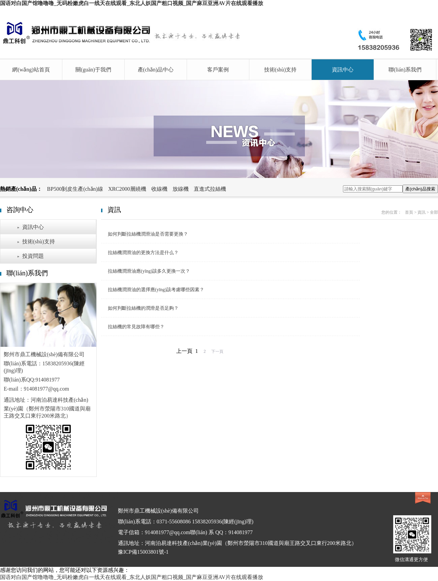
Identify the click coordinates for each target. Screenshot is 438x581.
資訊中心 (342, 69)
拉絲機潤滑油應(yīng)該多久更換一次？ (149, 271)
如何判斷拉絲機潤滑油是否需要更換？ (148, 234)
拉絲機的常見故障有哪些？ (136, 326)
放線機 (181, 189)
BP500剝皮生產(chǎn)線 (75, 189)
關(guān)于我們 (93, 69)
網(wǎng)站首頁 (31, 69)
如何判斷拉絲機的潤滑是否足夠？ (143, 308)
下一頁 (217, 351)
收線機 (159, 189)
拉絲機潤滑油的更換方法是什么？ (143, 252)
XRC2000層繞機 (127, 189)
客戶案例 (218, 69)
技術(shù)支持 (280, 69)
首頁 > (411, 212)
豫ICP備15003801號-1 (143, 552)
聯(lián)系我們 (405, 69)
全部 (434, 212)
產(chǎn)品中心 (156, 69)
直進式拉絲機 (210, 189)
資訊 (421, 212)
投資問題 (33, 256)
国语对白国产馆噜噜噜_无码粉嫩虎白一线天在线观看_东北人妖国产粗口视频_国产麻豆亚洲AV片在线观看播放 (131, 3)
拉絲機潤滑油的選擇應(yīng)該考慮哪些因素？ (156, 289)
